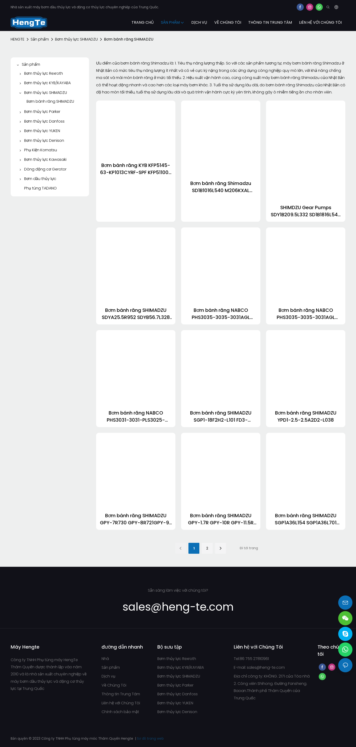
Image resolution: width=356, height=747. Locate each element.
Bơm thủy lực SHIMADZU (76, 39)
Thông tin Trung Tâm (121, 694)
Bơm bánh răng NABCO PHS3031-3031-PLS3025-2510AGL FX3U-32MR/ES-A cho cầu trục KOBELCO (136, 417)
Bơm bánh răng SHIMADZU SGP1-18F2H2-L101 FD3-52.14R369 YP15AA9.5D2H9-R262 (221, 417)
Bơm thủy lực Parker (175, 685)
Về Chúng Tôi (114, 685)
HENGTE (17, 39)
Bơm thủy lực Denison (177, 712)
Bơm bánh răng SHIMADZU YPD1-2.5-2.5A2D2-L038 (305, 416)
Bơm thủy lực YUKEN (175, 703)
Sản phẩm (40, 39)
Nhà (105, 658)
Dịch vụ (108, 676)
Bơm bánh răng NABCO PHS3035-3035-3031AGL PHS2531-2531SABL (306, 314)
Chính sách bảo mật (120, 712)
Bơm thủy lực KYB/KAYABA (180, 667)
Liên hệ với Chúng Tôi (121, 703)
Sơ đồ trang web (150, 738)
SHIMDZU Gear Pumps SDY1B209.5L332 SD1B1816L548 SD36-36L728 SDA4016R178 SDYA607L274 (306, 211)
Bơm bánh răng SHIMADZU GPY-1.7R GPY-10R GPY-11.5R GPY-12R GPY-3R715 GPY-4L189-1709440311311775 (220, 519)
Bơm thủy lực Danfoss (177, 694)
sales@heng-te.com (266, 667)
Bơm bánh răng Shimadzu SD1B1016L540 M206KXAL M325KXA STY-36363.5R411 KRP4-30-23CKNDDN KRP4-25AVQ (220, 187)
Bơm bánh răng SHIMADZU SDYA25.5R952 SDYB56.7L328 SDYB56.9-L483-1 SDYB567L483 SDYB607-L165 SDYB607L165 (136, 314)
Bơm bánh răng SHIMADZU (128, 39)
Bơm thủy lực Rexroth (176, 658)
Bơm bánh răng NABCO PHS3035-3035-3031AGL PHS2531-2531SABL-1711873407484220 (221, 314)
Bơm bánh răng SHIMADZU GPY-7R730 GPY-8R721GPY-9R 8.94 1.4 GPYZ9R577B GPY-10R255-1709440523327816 (136, 519)
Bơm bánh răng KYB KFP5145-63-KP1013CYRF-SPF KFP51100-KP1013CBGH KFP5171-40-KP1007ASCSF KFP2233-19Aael (135, 169)
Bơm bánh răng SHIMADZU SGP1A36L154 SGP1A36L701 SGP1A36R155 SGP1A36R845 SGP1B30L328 (305, 519)
